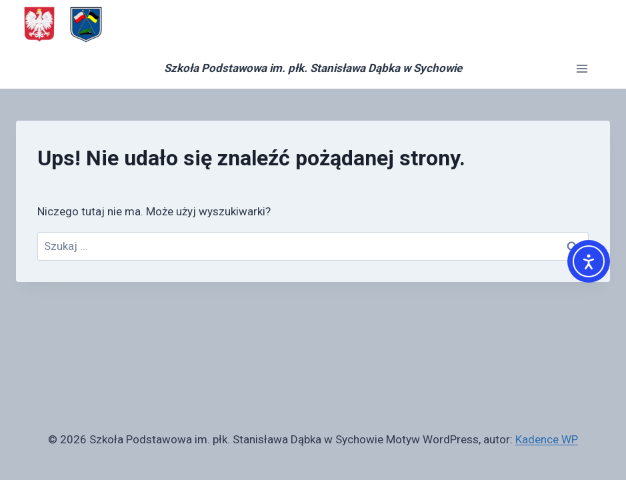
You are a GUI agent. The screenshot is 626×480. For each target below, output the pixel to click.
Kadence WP (546, 439)
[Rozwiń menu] (581, 68)
